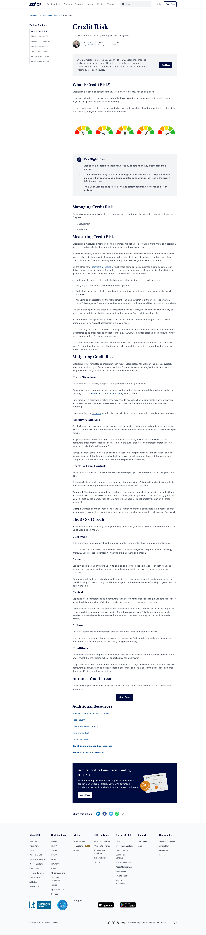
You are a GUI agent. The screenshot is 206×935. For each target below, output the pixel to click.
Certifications (53, 4)
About (91, 4)
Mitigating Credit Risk (40, 46)
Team (31, 850)
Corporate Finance (102, 846)
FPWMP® (55, 864)
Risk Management (123, 862)
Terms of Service (163, 922)
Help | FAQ (142, 841)
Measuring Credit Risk (40, 41)
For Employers (100, 858)
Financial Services (102, 841)
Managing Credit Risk (40, 36)
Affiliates (33, 882)
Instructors (34, 846)
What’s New (164, 846)
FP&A (118, 841)
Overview (33, 841)
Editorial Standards (37, 859)
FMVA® (54, 841)
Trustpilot (78, 900)
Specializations (57, 889)
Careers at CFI (35, 855)
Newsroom (34, 886)
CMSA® (54, 850)
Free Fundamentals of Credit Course (91, 713)
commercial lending (101, 267)
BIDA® (53, 859)
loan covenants (114, 393)
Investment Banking (124, 846)
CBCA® (54, 855)
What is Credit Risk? (39, 31)
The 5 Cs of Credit (39, 51)
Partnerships (34, 877)
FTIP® (53, 868)
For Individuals (79, 841)
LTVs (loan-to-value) (91, 393)
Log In (158, 4)
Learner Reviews (36, 873)
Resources (80, 4)
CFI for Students (36, 864)
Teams (110, 4)
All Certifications (58, 873)
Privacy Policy (134, 922)
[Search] (135, 4)
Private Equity (122, 876)
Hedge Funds (121, 871)
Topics (54, 885)
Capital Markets (122, 850)
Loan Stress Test (81, 733)
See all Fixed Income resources (89, 752)
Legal (140, 846)
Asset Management (124, 867)
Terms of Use (148, 922)
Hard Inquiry (79, 720)
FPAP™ (54, 846)
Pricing (100, 4)
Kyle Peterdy (89, 45)
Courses (67, 4)
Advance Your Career (40, 56)
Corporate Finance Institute (36, 4)
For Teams (77, 850)
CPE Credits (34, 868)
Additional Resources (40, 61)
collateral (96, 413)
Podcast (162, 855)
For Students (78, 846)
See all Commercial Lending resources (92, 746)
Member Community (167, 841)
